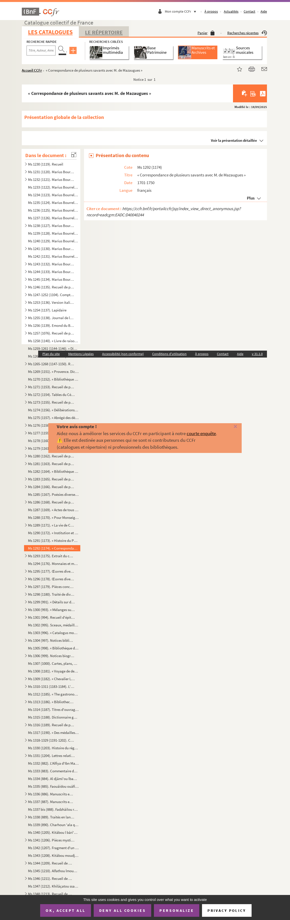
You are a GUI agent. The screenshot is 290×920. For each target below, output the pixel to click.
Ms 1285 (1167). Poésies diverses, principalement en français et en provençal (53, 494)
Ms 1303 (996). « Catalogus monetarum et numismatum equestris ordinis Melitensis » (53, 632)
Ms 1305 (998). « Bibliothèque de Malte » (53, 648)
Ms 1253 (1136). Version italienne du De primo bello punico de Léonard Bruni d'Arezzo (51, 302)
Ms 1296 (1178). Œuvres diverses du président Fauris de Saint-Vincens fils (51, 579)
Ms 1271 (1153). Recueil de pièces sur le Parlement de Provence (51, 387)
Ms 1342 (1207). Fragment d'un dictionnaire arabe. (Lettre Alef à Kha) (53, 847)
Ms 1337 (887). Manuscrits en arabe (51, 801)
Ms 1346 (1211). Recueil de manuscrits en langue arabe (51, 878)
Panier (206, 32)
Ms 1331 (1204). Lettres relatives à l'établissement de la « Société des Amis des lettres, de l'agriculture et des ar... (51, 755)
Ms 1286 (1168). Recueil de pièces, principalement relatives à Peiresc (51, 502)
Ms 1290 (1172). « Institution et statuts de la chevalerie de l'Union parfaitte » (53, 532)
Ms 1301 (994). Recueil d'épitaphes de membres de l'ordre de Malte (51, 617)
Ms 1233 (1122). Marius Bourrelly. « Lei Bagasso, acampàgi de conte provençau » (53, 187)
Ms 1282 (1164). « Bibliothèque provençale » (53, 471)
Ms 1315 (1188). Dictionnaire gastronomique (53, 717)
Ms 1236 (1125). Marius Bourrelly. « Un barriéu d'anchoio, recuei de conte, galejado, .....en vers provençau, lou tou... (53, 210)
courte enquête (201, 433)
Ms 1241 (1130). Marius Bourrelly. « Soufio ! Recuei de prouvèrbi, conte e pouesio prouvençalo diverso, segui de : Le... (51, 248)
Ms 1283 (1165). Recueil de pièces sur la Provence (51, 479)
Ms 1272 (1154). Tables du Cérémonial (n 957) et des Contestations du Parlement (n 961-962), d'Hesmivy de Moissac (51, 394)
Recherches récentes (247, 32)
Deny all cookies (122, 910)
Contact (249, 11)
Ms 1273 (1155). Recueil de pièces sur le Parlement (51, 402)
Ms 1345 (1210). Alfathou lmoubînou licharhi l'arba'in (53, 870)
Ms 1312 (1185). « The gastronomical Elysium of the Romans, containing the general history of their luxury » (53, 694)
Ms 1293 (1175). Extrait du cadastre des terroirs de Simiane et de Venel (51, 556)
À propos (211, 11)
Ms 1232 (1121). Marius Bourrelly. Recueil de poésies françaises (51, 179)
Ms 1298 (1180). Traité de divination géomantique (51, 594)
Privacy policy (226, 910)
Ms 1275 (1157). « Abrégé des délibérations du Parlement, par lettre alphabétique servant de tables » (53, 417)
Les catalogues (50, 32)
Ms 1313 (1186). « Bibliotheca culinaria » (51, 701)
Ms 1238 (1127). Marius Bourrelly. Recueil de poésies (51, 225)
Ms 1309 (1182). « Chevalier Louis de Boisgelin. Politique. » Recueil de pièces (51, 678)
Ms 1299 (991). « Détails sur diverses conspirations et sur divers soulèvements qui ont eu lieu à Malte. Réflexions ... (51, 602)
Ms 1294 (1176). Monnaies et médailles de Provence (53, 563)
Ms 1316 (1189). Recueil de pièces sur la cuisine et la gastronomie (51, 725)
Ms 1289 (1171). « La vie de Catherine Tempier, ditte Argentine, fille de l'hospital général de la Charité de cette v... (51, 525)
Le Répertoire (104, 32)
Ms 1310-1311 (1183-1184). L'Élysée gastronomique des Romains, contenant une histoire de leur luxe (51, 686)
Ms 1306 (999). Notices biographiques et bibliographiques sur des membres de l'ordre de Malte (51, 655)
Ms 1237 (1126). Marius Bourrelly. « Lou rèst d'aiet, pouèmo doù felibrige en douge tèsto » (53, 218)
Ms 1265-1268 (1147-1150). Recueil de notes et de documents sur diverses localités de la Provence (51, 364)
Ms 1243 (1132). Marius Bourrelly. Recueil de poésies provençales (51, 264)
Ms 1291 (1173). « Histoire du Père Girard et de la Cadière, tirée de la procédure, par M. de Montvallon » (53, 540)
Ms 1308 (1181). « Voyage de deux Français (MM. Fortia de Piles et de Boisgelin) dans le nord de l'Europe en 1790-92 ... (53, 671)
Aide (264, 11)
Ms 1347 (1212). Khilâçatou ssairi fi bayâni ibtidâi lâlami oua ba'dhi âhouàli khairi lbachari (53, 886)
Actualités (231, 11)
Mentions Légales (81, 354)
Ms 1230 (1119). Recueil (45, 164)
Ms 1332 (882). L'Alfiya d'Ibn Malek (53, 763)
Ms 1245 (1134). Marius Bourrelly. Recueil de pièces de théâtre (51, 279)
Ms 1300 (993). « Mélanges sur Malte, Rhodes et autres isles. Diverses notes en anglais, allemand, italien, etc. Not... (51, 609)
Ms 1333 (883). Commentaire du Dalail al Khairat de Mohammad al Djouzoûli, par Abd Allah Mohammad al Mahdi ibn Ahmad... (53, 771)
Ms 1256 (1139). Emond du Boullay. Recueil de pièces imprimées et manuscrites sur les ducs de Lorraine (51, 325)
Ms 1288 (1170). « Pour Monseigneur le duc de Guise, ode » (53, 517)
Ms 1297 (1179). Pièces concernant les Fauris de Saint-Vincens (51, 586)
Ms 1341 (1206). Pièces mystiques (51, 840)
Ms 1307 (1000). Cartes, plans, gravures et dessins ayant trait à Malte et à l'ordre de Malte (53, 663)
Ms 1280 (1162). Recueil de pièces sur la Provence (51, 456)
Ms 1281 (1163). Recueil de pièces (51, 463)
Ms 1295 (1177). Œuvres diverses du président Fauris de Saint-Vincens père (51, 571)
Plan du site (51, 354)
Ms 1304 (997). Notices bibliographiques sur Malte (51, 640)
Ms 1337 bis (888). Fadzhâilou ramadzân (53, 809)
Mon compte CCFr (182, 11)
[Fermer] (229, 426)
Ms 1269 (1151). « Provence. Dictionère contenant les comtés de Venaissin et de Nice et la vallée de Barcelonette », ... (53, 371)
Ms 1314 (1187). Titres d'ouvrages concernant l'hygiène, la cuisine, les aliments (53, 709)
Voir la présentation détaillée (234, 140)
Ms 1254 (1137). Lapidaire (47, 310)
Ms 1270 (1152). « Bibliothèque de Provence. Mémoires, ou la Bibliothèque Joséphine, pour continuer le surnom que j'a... (53, 379)
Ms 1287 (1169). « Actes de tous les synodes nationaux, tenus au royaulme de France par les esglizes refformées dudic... (53, 509)
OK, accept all (65, 910)
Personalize (176, 910)
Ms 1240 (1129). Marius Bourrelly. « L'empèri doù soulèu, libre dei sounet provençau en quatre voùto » (53, 241)
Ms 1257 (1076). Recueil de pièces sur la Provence (51, 333)
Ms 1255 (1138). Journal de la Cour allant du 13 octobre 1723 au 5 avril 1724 (51, 317)
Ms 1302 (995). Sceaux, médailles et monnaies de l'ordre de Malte (53, 625)
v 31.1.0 (257, 354)
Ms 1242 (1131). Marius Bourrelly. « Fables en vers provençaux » (53, 256)
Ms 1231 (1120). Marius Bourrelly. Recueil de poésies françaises (51, 171)
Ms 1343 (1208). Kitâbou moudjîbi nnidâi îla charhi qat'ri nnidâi (53, 855)
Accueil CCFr (32, 70)
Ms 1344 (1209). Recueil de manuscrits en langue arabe (51, 863)
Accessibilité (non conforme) (123, 354)
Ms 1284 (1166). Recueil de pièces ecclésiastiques (51, 486)
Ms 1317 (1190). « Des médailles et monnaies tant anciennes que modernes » (53, 732)
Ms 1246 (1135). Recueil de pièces (51, 287)
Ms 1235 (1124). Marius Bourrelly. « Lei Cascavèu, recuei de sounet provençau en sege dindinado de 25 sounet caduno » (53, 202)
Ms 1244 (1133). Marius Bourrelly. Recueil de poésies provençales (51, 271)
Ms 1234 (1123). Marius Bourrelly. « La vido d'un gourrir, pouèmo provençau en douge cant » (53, 195)
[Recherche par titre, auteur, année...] (41, 51)
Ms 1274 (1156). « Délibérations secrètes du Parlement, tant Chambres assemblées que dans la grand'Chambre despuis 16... (53, 410)
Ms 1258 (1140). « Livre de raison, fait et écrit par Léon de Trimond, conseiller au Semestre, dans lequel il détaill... (53, 340)
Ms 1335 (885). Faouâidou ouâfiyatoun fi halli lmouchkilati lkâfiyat (53, 786)
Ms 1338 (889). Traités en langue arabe (51, 817)
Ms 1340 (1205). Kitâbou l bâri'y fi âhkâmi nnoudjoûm (53, 832)
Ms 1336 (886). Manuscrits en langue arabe (51, 794)
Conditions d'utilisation (169, 354)
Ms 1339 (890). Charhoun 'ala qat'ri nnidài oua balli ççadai (53, 824)
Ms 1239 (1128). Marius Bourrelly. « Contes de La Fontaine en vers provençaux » (53, 233)
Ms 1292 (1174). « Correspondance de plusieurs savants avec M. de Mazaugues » (53, 548)
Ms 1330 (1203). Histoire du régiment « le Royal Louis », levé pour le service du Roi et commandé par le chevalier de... (53, 748)
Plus (251, 198)
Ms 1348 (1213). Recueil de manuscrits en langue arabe (51, 894)
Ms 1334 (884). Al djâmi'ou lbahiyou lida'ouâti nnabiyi (53, 778)
